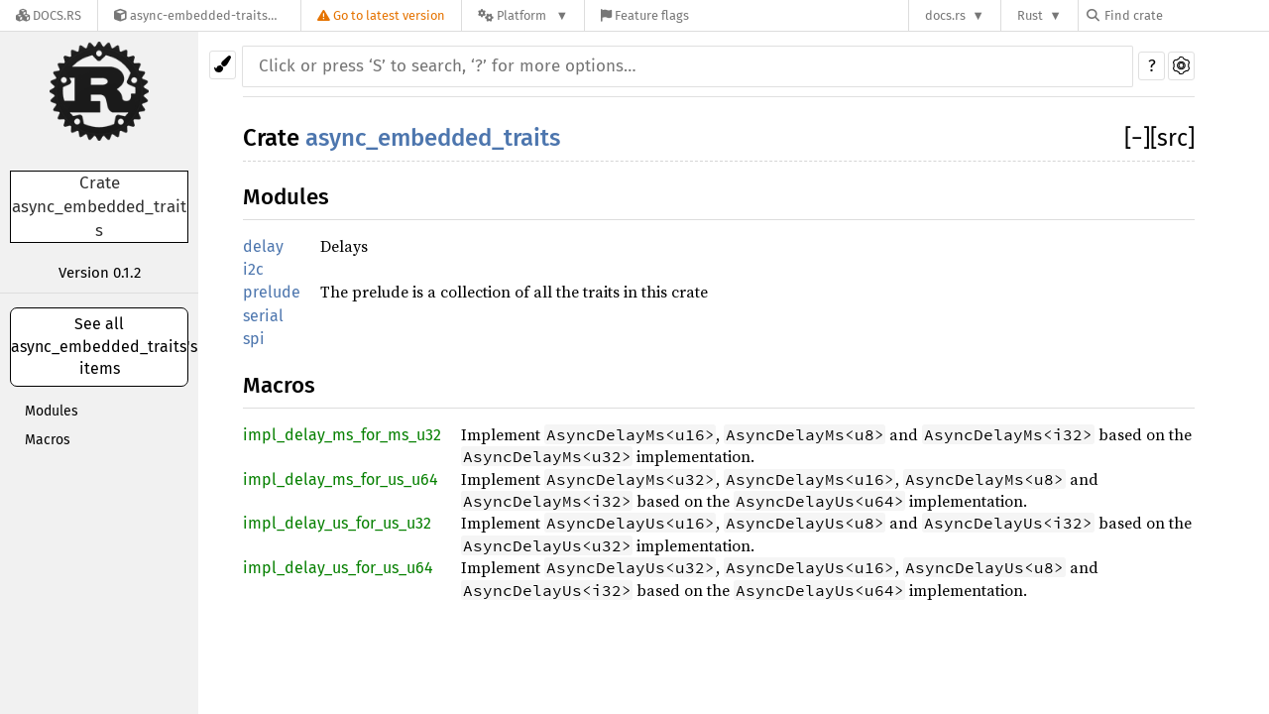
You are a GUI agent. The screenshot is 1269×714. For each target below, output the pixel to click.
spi (254, 338)
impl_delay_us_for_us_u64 (338, 567)
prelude (271, 292)
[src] (1172, 138)
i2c (253, 269)
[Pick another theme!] (222, 65)
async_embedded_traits (432, 138)
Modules (51, 411)
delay (263, 246)
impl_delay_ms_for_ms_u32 (342, 434)
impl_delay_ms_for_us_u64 (340, 479)
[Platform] (523, 15)
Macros (47, 439)
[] (1137, 138)
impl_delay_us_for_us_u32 (337, 523)
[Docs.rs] (48, 15)
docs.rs (945, 15)
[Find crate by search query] (1185, 15)
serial (263, 315)
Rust (1030, 15)
